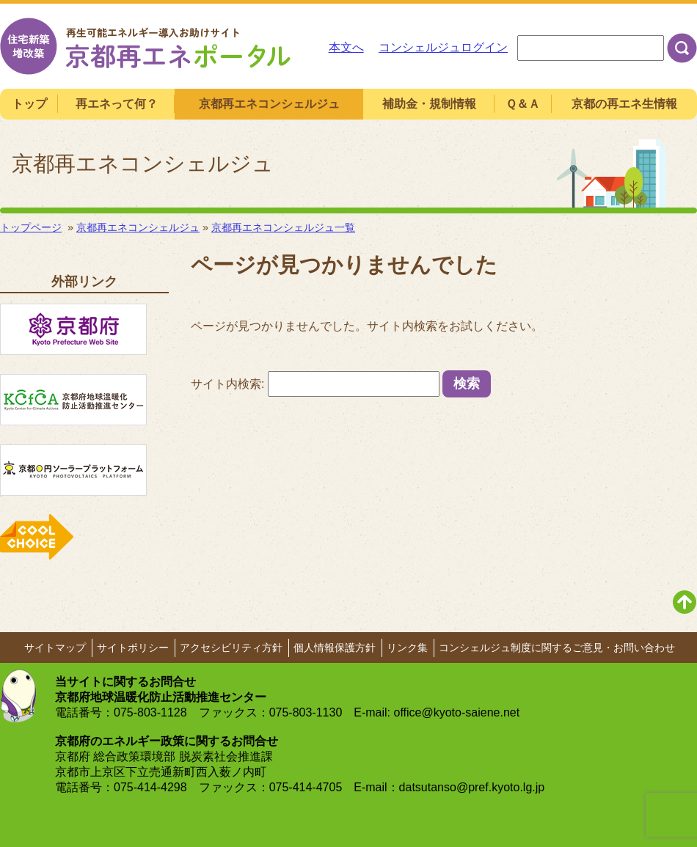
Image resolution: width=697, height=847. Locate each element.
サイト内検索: (227, 384)
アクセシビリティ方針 (231, 647)
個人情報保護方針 (334, 647)
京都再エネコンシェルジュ (138, 227)
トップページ (31, 227)
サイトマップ (55, 647)
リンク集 (407, 647)
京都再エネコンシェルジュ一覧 (283, 227)
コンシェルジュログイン (443, 47)
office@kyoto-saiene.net (457, 712)
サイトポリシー (133, 647)
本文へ (346, 47)
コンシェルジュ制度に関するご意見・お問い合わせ (557, 647)
